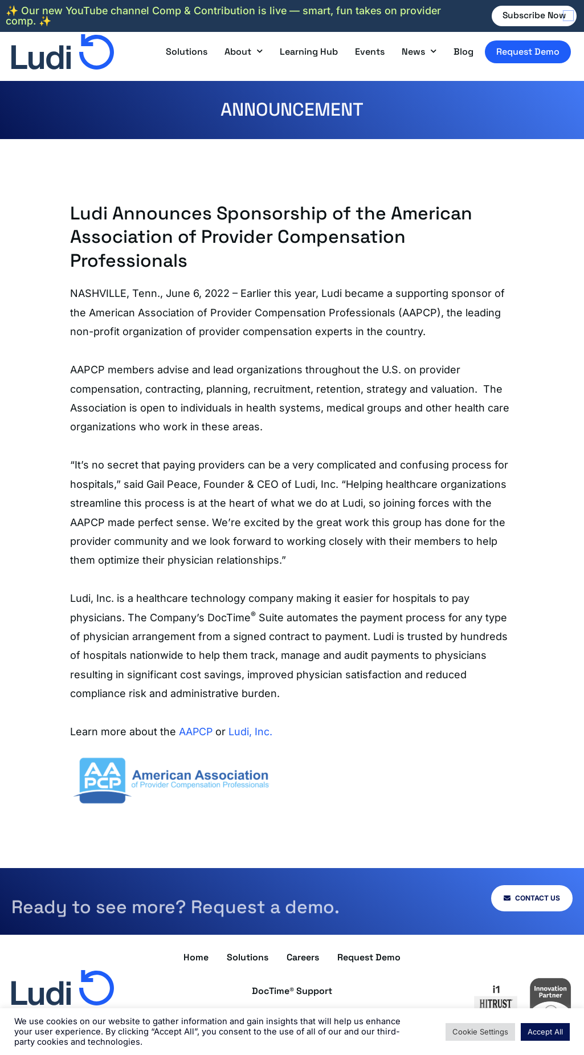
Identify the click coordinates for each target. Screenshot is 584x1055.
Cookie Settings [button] (480, 1031)
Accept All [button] (545, 1031)
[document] (292, 527)
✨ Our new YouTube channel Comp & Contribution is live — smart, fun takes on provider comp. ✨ (225, 16)
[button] (568, 15)
